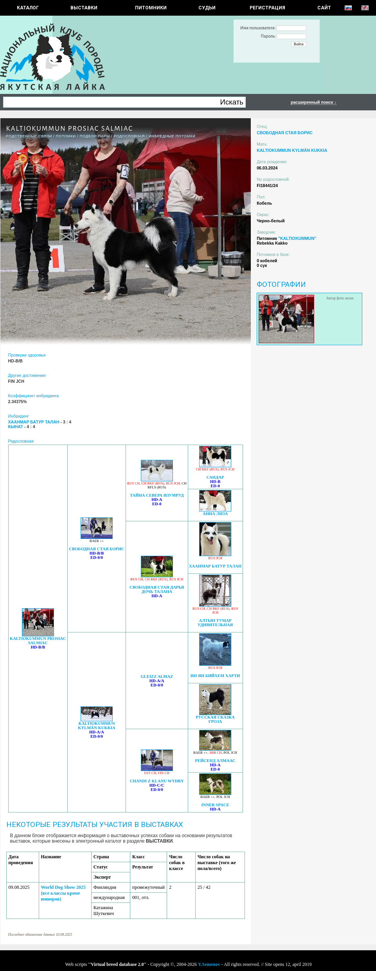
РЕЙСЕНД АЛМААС (215, 760)
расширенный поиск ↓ (313, 102)
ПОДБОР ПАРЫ (95, 136)
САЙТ (324, 8)
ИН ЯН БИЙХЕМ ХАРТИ (215, 676)
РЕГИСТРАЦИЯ (267, 8)
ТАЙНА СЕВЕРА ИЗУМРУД (157, 495)
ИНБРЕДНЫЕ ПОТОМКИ (172, 136)
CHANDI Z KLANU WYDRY (157, 781)
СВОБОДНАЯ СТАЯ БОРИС (96, 549)
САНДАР (215, 477)
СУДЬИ (207, 8)
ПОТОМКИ (66, 136)
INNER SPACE (215, 805)
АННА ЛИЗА (215, 514)
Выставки (83, 8)
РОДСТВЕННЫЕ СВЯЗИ (29, 136)
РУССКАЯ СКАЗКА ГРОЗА (215, 719)
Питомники (151, 8)
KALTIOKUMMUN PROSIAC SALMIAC (38, 640)
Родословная (129, 136)
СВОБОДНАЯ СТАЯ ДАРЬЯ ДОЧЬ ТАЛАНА (157, 589)
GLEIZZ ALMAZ (156, 676)
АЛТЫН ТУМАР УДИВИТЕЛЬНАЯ (215, 622)
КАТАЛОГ (28, 8)
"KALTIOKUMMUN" (297, 238)
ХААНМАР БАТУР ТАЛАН (215, 566)
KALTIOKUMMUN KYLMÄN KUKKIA (96, 725)
